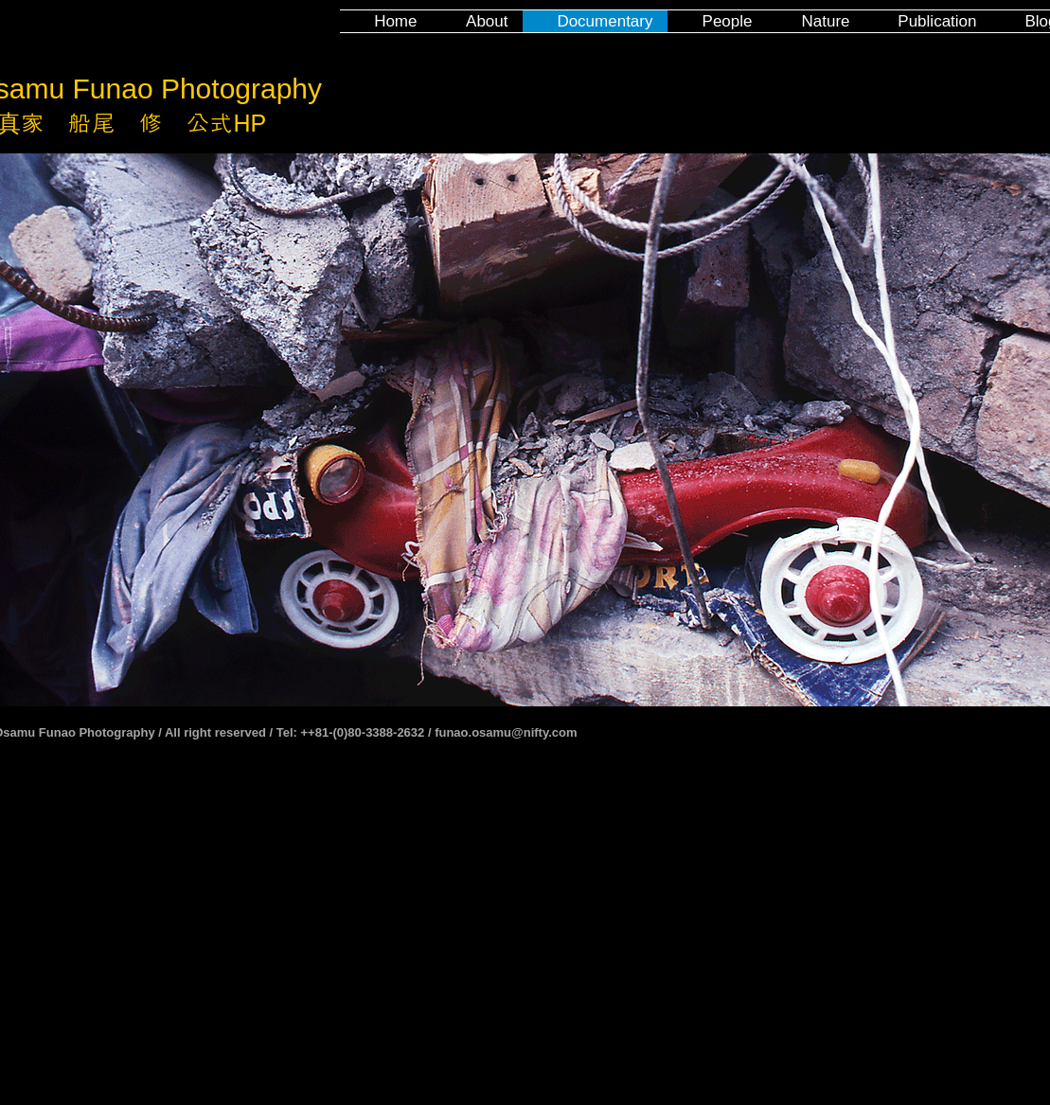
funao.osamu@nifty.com (506, 732)
